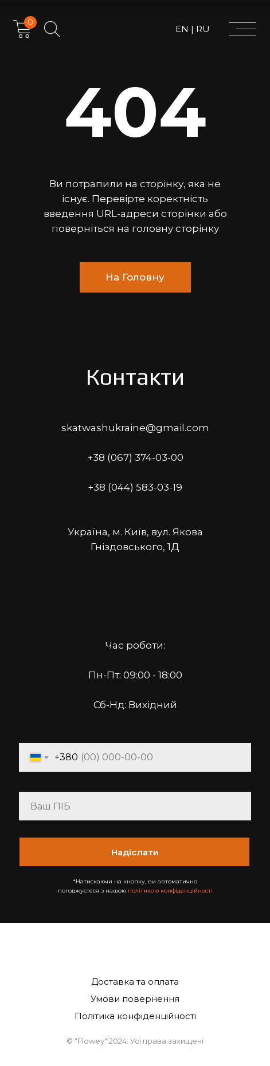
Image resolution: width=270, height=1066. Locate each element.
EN (183, 28)
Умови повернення (135, 998)
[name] (135, 806)
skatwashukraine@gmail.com (135, 427)
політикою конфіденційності (170, 890)
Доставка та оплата (135, 981)
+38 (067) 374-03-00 (135, 457)
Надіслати (135, 852)
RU (202, 28)
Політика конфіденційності (135, 1015)
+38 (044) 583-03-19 (135, 487)
